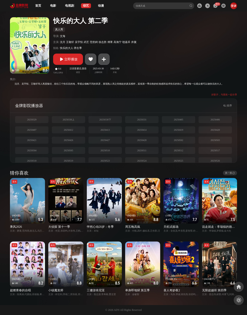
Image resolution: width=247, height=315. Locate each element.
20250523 (105, 161)
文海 (62, 36)
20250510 (105, 150)
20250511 (141, 150)
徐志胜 (103, 42)
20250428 (142, 140)
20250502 (178, 140)
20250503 (215, 140)
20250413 (105, 130)
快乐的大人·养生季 (71, 48)
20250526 (215, 161)
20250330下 (105, 119)
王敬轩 (70, 42)
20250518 (32, 161)
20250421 (32, 140)
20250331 (142, 119)
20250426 (68, 140)
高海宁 (118, 42)
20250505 (68, 150)
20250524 (142, 161)
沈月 (62, 42)
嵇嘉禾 (126, 42)
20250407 (32, 130)
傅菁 (110, 42)
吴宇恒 (79, 42)
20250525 (178, 161)
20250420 (215, 130)
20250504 (32, 150)
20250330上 (68, 119)
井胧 (133, 42)
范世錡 (94, 42)
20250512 (178, 150)
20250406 (215, 119)
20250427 (105, 140)
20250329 (32, 119)
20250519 (68, 161)
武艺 (86, 42)
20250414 (142, 130)
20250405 (178, 119)
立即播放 (68, 59)
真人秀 (59, 29)
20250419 (178, 130)
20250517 (215, 150)
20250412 (68, 130)
